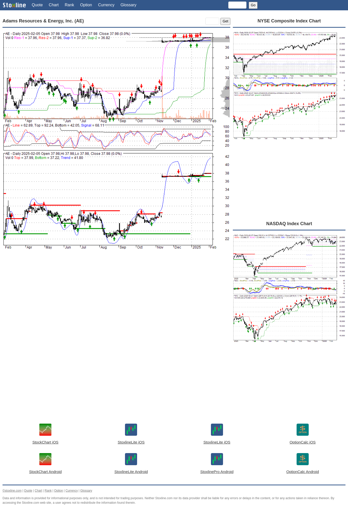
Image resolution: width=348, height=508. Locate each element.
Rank (69, 5)
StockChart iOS (45, 442)
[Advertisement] (116, 303)
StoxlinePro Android (217, 471)
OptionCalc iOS (302, 442)
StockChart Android (45, 471)
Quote (37, 5)
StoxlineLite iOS (131, 442)
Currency (106, 5)
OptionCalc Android (302, 471)
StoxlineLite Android (131, 471)
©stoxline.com (12, 490)
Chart (54, 5)
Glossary (128, 5)
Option (86, 5)
